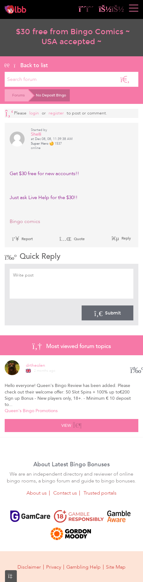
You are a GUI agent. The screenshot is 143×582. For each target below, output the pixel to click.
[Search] (125, 79)
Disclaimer (29, 567)
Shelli (36, 134)
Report (22, 238)
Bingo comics (25, 221)
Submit (107, 313)
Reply (126, 238)
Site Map (116, 567)
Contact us (65, 493)
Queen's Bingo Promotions (31, 411)
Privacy (53, 567)
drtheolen (35, 365)
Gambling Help (83, 567)
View (71, 424)
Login (34, 113)
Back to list (26, 65)
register (56, 113)
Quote (72, 238)
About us (36, 493)
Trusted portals (100, 493)
